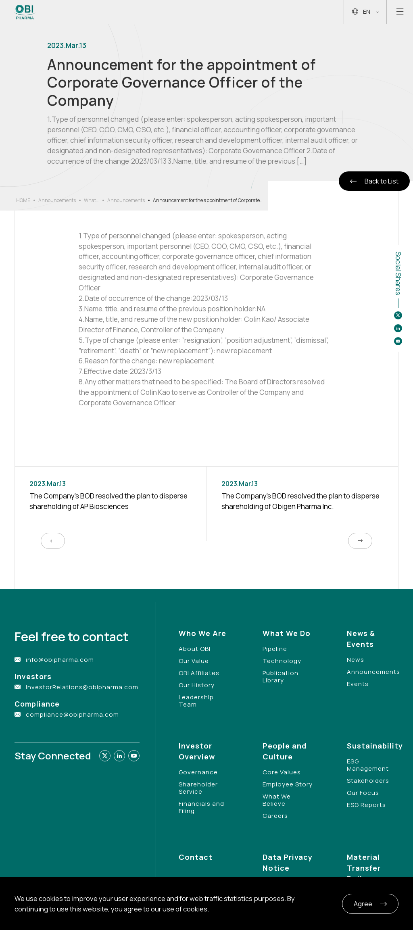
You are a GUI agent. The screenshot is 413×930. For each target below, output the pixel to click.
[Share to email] (398, 341)
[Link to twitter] (105, 755)
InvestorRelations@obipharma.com (82, 687)
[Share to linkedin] (398, 328)
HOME (23, 200)
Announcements (57, 200)
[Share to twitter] (398, 315)
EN (365, 12)
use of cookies (185, 908)
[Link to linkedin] (119, 755)
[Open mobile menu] (400, 12)
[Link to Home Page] (25, 12)
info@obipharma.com (60, 659)
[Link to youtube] (134, 755)
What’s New (91, 200)
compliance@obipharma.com (72, 714)
